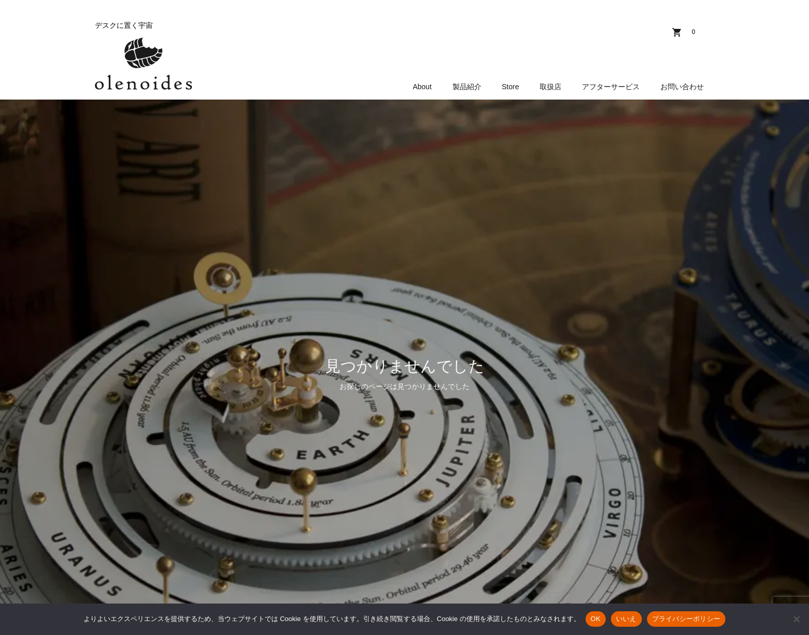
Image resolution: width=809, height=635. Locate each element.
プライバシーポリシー (686, 619)
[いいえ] (796, 619)
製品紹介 (466, 87)
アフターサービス (611, 87)
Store (510, 87)
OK (596, 619)
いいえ (626, 619)
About (422, 87)
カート (693, 32)
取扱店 (550, 87)
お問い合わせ (682, 87)
